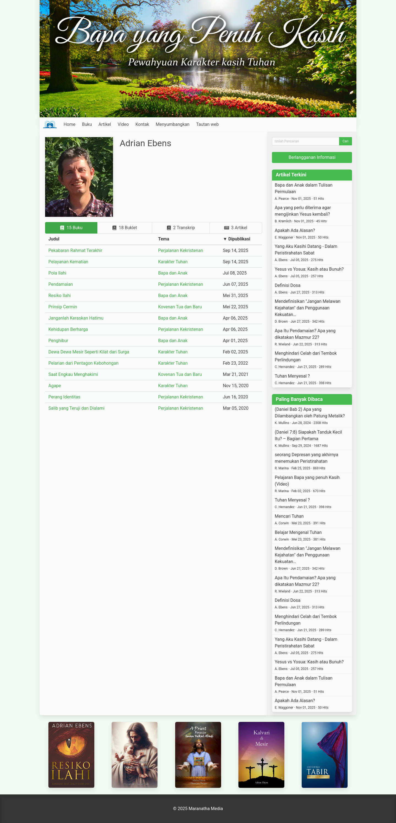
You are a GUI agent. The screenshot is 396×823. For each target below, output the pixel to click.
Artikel (104, 124)
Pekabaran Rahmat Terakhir (75, 250)
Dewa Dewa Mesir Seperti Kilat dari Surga (88, 351)
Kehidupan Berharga (68, 329)
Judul (53, 239)
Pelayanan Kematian (68, 261)
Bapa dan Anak (173, 273)
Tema (163, 239)
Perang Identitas (64, 397)
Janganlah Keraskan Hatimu (75, 318)
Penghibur (58, 340)
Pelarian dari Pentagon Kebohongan (83, 363)
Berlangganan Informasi (312, 157)
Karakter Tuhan (173, 261)
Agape (54, 385)
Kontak (142, 124)
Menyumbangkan (172, 124)
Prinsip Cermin (62, 306)
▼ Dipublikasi (236, 239)
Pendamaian (60, 284)
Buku (87, 124)
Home (69, 124)
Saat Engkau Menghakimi (73, 374)
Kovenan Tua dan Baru (180, 306)
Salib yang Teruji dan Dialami (76, 408)
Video (123, 124)
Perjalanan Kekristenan (180, 250)
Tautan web (207, 124)
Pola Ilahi (57, 273)
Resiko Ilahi (59, 295)
